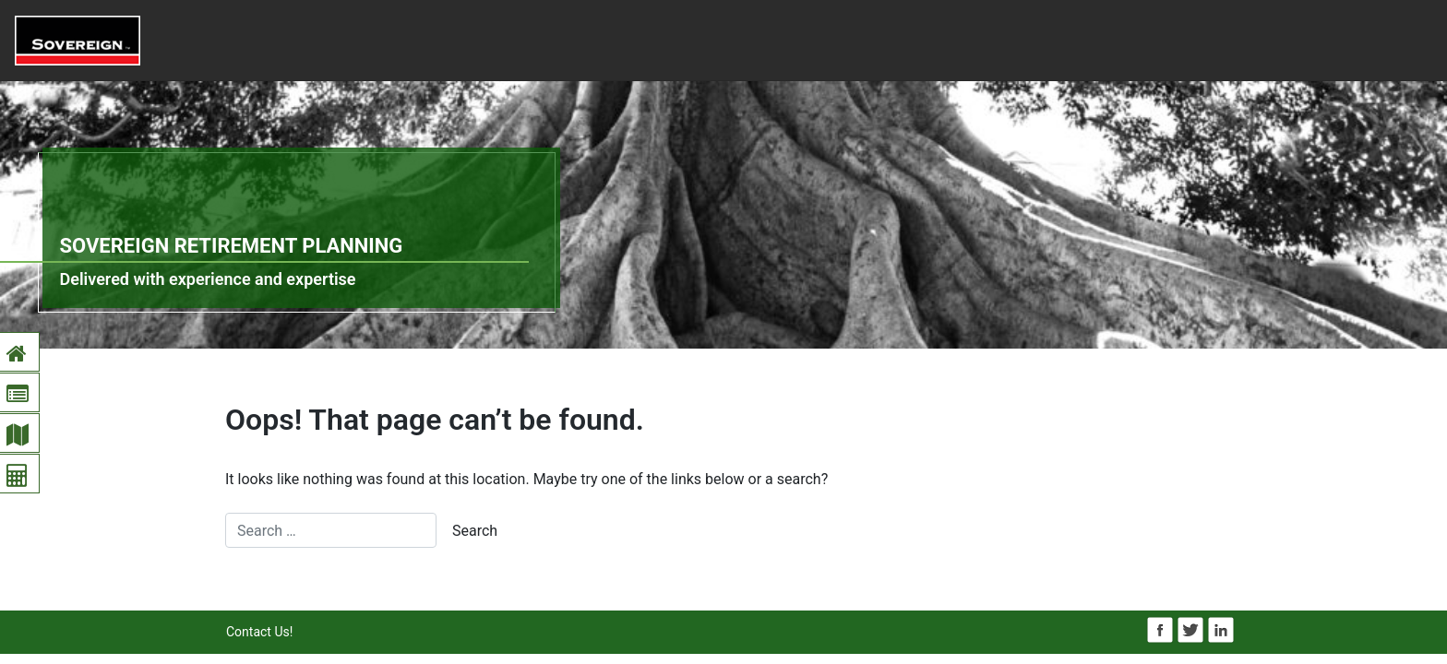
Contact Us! (259, 631)
